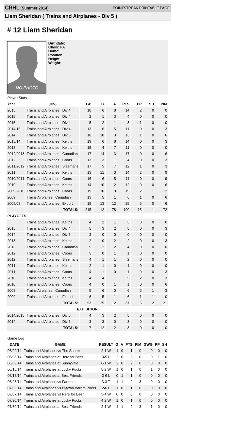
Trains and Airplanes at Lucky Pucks (53, 369)
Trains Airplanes (40, 197)
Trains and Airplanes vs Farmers (49, 382)
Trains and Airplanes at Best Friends (53, 375)
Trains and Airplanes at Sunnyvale (51, 363)
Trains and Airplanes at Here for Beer (53, 357)
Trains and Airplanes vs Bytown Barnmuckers (60, 388)
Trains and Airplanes (43, 110)
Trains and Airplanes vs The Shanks (52, 351)
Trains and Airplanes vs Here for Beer (54, 394)
